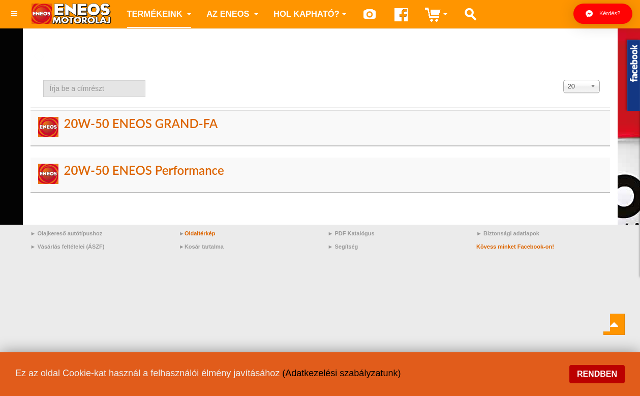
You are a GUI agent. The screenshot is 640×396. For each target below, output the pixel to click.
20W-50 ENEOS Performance (144, 170)
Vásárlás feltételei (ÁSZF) (70, 246)
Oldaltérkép (200, 233)
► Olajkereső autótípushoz (67, 233)
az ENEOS (232, 13)
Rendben (597, 374)
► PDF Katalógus (351, 233)
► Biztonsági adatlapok (507, 233)
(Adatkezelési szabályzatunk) (341, 373)
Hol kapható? (309, 13)
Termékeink (159, 13)
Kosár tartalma (204, 246)
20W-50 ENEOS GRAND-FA (141, 123)
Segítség (346, 246)
